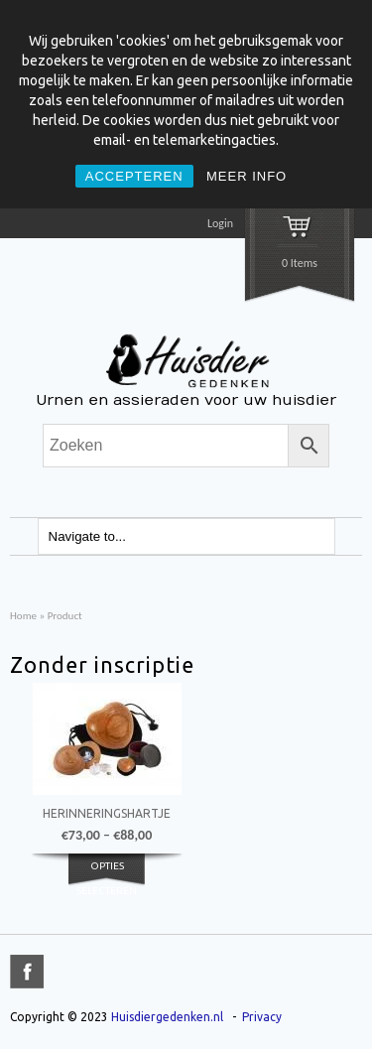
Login (220, 223)
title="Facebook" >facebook (27, 971)
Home (23, 615)
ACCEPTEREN (134, 176)
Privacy (262, 1016)
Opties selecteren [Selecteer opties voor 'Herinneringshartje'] (106, 877)
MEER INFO (246, 176)
